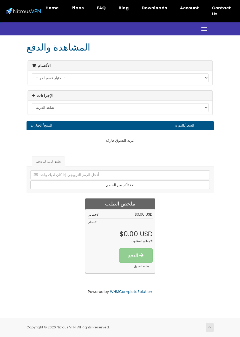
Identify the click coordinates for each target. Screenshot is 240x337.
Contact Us (221, 11)
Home (52, 8)
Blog (124, 8)
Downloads (154, 8)
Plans (78, 8)
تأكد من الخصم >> (120, 185)
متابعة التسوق (141, 266)
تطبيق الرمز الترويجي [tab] (48, 161)
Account (189, 8)
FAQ (101, 8)
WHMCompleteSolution (131, 291)
